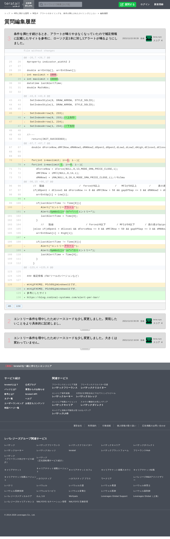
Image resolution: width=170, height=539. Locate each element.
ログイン (145, 4)
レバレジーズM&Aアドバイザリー (148, 481)
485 (9, 309)
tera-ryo (157, 37)
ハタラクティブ (44, 481)
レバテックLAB (71, 414)
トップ (7, 13)
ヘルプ (28, 401)
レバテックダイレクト (94, 406)
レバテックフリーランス (65, 388)
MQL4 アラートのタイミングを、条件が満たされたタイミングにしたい (64, 13)
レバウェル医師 (108, 493)
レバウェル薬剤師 (142, 493)
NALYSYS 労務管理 (78, 504)
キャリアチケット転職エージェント (20, 481)
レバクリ (8, 488)
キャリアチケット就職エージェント (53, 472)
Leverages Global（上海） (146, 499)
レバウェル (42, 488)
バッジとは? (10, 392)
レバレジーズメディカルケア (18, 499)
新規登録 (158, 4)
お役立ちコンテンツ (34, 406)
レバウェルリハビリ (46, 493)
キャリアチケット (12, 472)
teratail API (31, 396)
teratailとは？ (11, 387)
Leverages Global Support (114, 499)
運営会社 (78, 428)
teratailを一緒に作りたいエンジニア (33, 368)
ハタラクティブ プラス (80, 481)
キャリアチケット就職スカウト (116, 472)
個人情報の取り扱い (126, 428)
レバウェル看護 (108, 488)
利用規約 (92, 428)
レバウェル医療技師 (13, 493)
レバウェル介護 (76, 488)
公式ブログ (30, 387)
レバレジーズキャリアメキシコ (19, 504)
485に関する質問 (21, 13)
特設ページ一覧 (11, 410)
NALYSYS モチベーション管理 (51, 504)
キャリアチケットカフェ (80, 472)
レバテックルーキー (62, 397)
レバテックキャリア (64, 406)
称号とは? (9, 396)
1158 (18, 309)
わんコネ (41, 499)
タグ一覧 (8, 401)
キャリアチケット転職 (144, 472)
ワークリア (106, 481)
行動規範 (106, 428)
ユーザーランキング (13, 406)
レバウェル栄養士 (77, 493)
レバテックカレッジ (96, 397)
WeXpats (73, 499)
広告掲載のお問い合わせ (154, 428)
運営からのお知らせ (34, 392)
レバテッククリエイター (94, 388)
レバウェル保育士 (142, 488)
